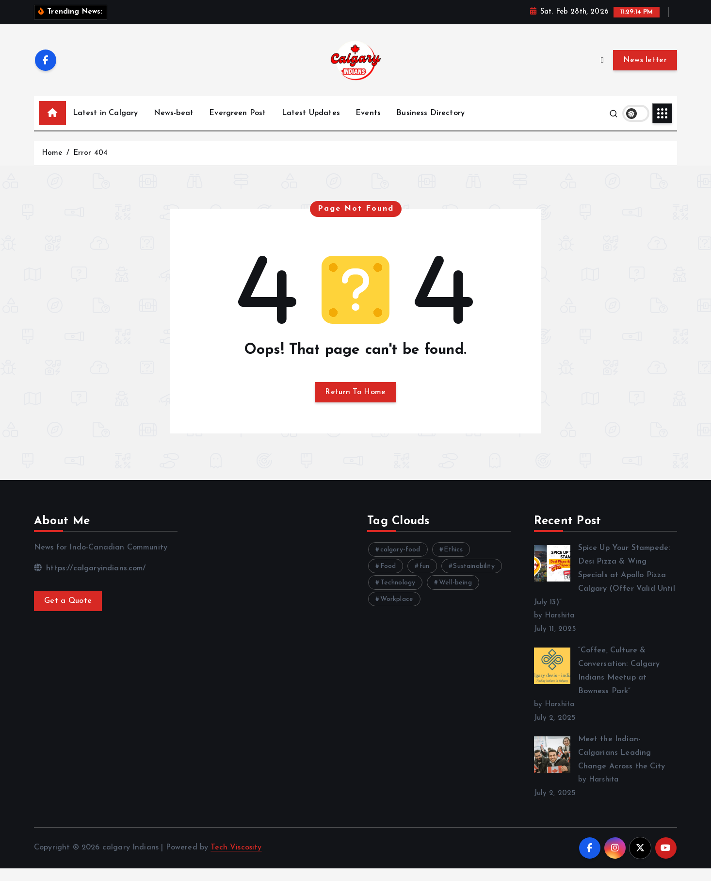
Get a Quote (68, 613)
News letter (645, 72)
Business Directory (430, 126)
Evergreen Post (237, 126)
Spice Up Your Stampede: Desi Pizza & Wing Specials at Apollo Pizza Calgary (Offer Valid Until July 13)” (604, 588)
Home (52, 165)
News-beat (174, 126)
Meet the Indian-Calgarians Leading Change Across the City (621, 765)
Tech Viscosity (235, 860)
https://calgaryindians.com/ (90, 581)
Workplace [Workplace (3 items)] (396, 611)
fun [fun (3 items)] (424, 578)
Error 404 (90, 165)
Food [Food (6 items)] (388, 578)
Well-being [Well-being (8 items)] (455, 595)
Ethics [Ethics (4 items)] (453, 562)
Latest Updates (311, 126)
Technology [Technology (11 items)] (398, 595)
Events (368, 126)
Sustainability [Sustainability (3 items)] (473, 578)
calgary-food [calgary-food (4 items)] (400, 562)
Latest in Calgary (105, 126)
